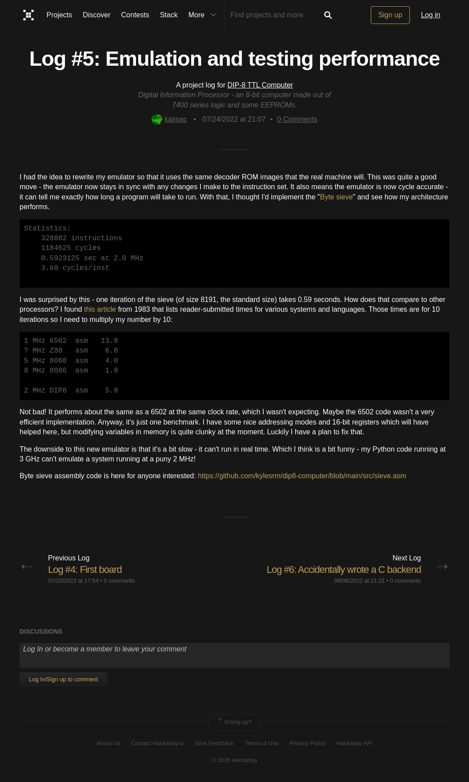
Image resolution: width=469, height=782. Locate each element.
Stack (169, 15)
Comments (297, 119)
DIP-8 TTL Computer (260, 85)
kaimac (169, 119)
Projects (59, 15)
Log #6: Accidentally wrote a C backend (344, 569)
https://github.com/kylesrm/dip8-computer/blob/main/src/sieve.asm (302, 476)
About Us (108, 743)
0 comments (119, 580)
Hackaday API (355, 743)
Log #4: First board (85, 569)
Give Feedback (214, 743)
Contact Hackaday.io (157, 743)
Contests (135, 15)
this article (100, 309)
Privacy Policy (307, 743)
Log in (431, 15)
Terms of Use (262, 743)
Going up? (234, 722)
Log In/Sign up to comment (63, 679)
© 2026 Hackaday (235, 760)
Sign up (390, 15)
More (204, 15)
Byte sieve (336, 197)
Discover (96, 15)
